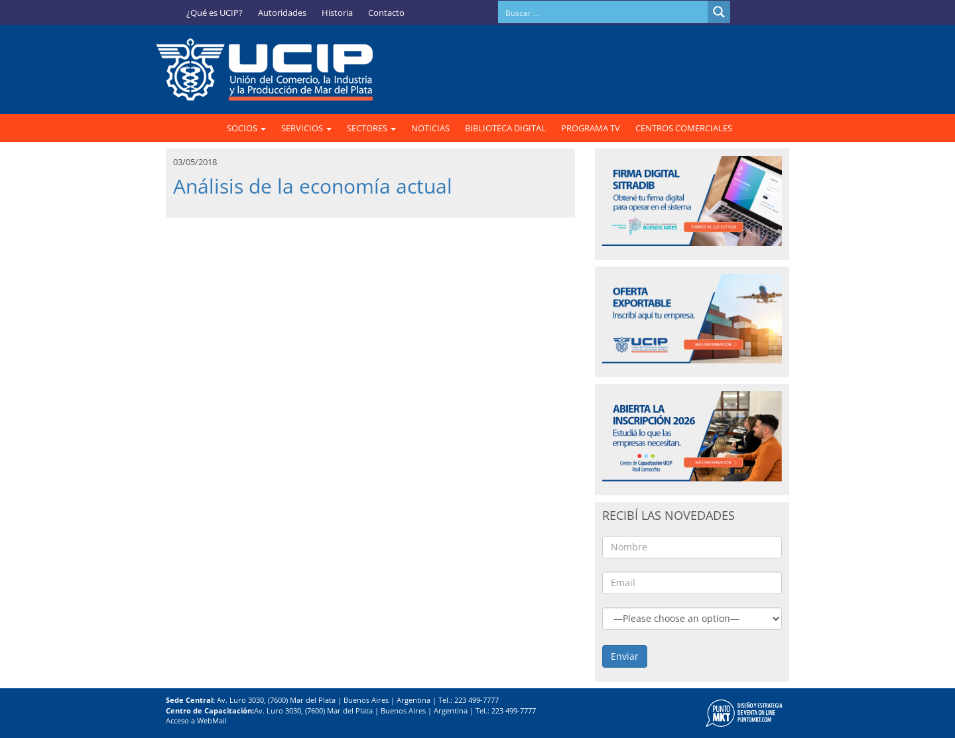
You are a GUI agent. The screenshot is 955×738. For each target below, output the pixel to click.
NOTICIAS (430, 128)
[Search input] (603, 12)
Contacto (386, 13)
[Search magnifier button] (719, 12)
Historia (337, 13)
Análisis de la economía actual (312, 186)
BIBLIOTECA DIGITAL (505, 128)
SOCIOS (246, 128)
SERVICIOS (306, 128)
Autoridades (282, 13)
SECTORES (371, 128)
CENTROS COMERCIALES (683, 128)
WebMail (212, 720)
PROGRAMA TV (590, 128)
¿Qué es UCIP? (214, 13)
